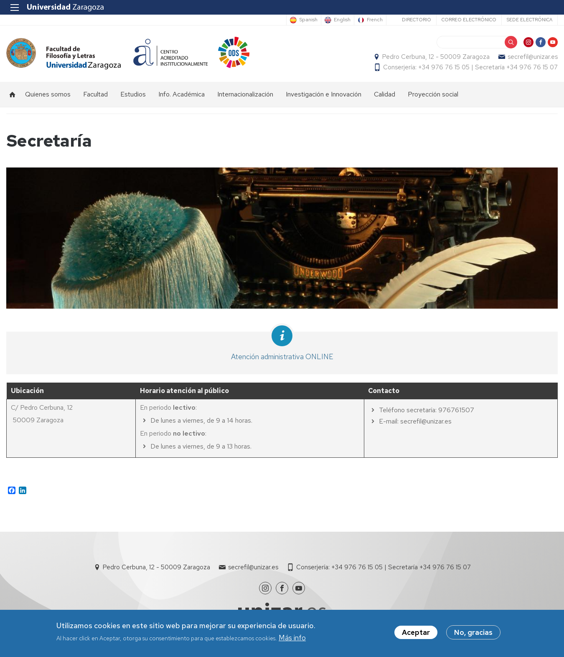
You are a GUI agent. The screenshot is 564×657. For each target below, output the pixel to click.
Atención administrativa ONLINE (282, 356)
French (375, 20)
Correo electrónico (469, 20)
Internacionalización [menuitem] (245, 94)
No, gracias (473, 632)
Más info (292, 637)
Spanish (308, 20)
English (342, 20)
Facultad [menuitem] (95, 94)
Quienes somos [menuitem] (48, 94)
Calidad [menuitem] (384, 94)
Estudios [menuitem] (133, 94)
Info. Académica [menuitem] (181, 94)
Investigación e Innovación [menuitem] (323, 94)
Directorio (416, 20)
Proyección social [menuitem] (433, 94)
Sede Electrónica (529, 20)
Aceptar (416, 632)
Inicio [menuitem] (12, 94)
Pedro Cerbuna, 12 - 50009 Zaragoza (436, 57)
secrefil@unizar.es (533, 57)
